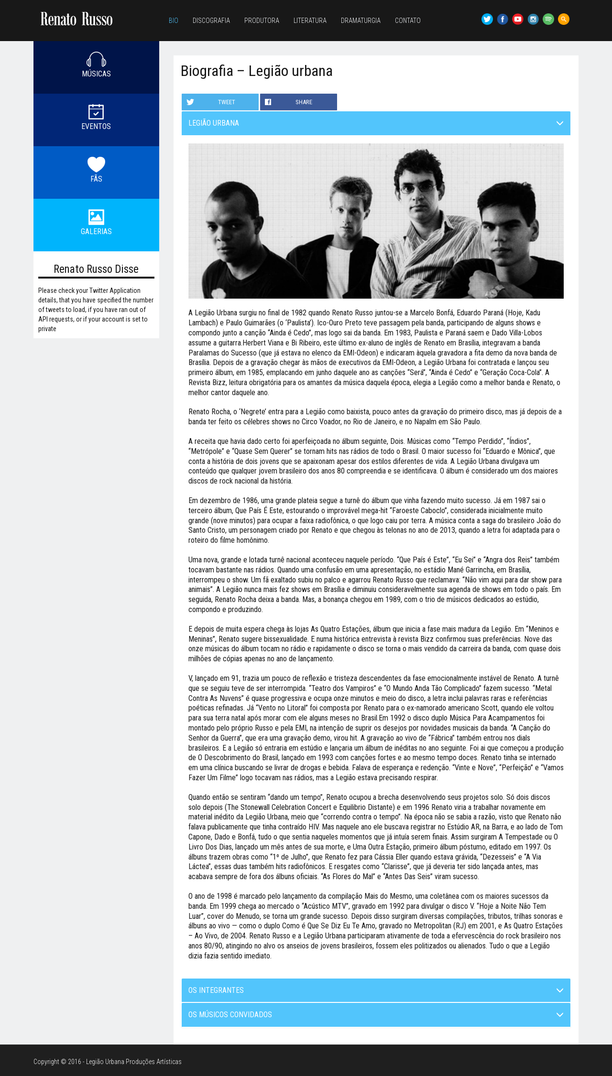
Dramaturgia (361, 20)
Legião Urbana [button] (376, 123)
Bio (173, 20)
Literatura (310, 20)
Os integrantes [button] (376, 990)
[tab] (376, 123)
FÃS (96, 178)
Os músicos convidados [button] (376, 1014)
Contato (408, 20)
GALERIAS (96, 231)
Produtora (261, 20)
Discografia (211, 20)
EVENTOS (96, 126)
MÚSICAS (96, 73)
